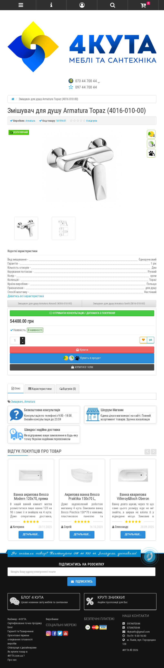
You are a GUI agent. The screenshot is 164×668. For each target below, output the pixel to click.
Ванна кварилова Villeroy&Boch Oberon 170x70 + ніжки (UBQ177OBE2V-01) (133, 500)
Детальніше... (31, 534)
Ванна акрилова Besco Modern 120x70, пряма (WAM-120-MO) (31, 498)
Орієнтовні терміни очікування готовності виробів (20, 639)
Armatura (29, 401)
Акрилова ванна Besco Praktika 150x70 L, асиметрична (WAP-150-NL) (82, 500)
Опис (15, 388)
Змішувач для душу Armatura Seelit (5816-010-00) (119, 303)
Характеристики (40, 389)
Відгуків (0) (67, 389)
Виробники (52, 619)
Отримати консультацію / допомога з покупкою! (82, 313)
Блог (10, 627)
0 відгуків (91, 120)
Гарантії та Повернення (20, 631)
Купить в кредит (82, 358)
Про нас (12, 659)
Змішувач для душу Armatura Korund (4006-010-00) (45, 303)
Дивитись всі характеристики (26, 296)
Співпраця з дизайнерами (22, 647)
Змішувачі (17, 401)
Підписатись (82, 581)
